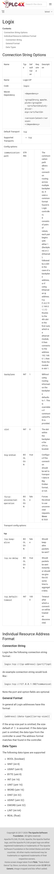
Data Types (11, 47)
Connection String (14, 40)
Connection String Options (16, 32)
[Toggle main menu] (50, 4)
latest (47, 12)
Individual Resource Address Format (20, 36)
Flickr (35, 862)
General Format (13, 43)
